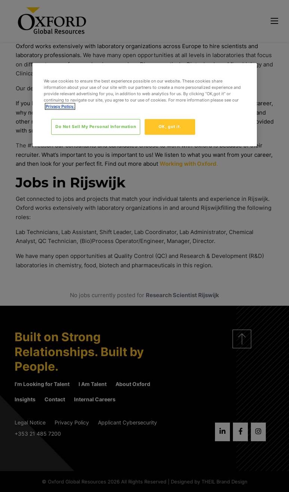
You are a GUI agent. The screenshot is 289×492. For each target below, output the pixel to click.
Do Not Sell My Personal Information (95, 126)
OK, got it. (170, 126)
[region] (145, 104)
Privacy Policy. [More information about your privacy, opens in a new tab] (60, 106)
